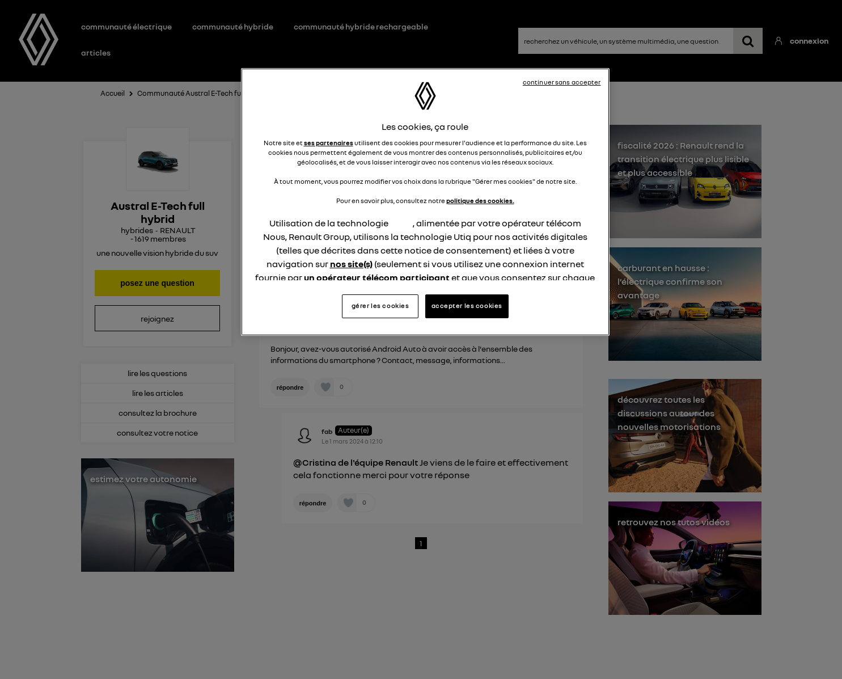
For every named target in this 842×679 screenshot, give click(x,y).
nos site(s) (351, 263)
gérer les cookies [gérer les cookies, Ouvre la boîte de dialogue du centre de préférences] (380, 306)
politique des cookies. (480, 201)
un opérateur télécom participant (377, 277)
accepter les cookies (466, 306)
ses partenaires (328, 143)
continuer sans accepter (562, 82)
